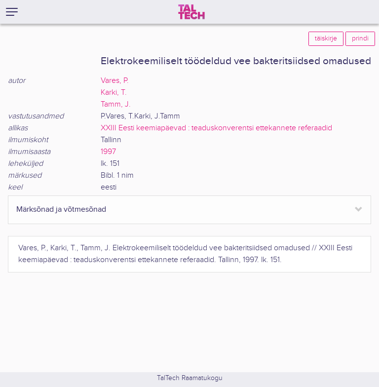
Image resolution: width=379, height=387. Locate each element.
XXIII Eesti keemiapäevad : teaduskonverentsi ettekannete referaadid (216, 128)
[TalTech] (191, 12)
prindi (360, 38)
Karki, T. (114, 92)
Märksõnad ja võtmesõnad (61, 209)
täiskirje (326, 38)
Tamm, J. (116, 104)
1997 (108, 151)
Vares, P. (115, 80)
